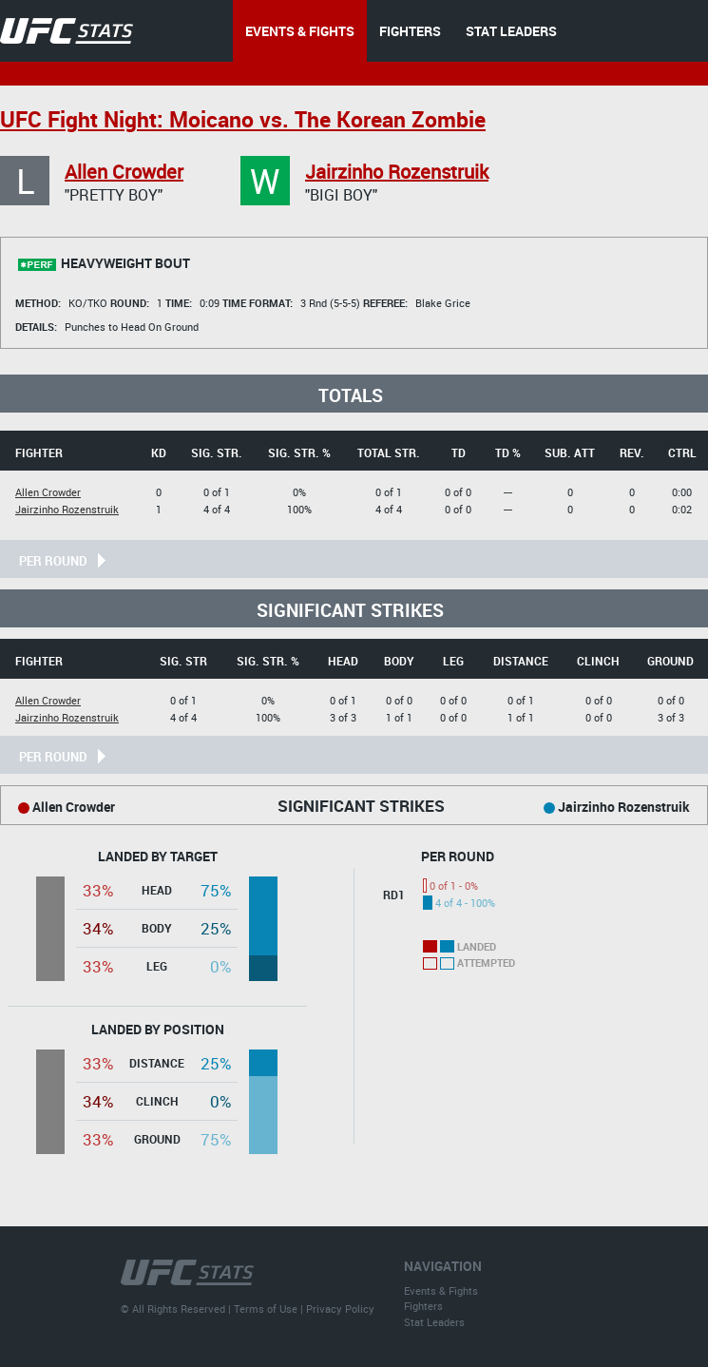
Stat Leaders (434, 1322)
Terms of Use (265, 1308)
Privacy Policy (340, 1308)
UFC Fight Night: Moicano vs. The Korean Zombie (243, 119)
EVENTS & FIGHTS (299, 31)
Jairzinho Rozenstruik (396, 171)
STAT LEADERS (511, 31)
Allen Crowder (124, 171)
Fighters (423, 1306)
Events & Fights (441, 1290)
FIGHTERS (410, 31)
